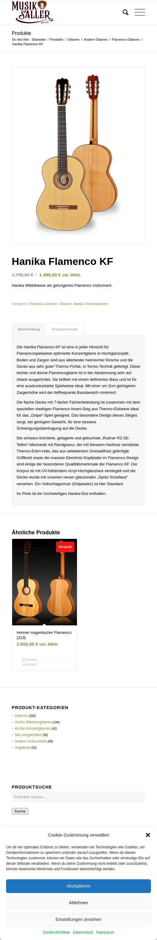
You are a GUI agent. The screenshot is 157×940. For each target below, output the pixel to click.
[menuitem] (123, 12)
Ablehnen (78, 915)
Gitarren (65, 304)
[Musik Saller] (65, 12)
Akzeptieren (78, 899)
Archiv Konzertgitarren (33, 728)
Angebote (22, 748)
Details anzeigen (29, 661)
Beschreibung (29, 329)
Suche (20, 811)
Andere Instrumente (31, 741)
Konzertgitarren (96, 304)
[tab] (29, 329)
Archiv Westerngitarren (33, 722)
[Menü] (137, 12)
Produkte (21, 33)
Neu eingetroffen (28, 735)
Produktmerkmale (65, 329)
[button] (148, 848)
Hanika (78, 304)
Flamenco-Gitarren (44, 304)
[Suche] (123, 12)
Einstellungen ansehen (78, 932)
